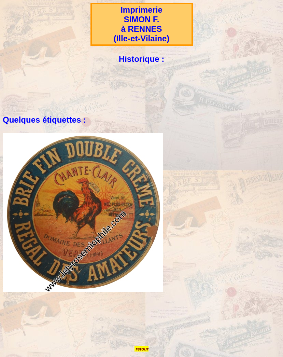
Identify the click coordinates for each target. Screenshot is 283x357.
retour (142, 349)
